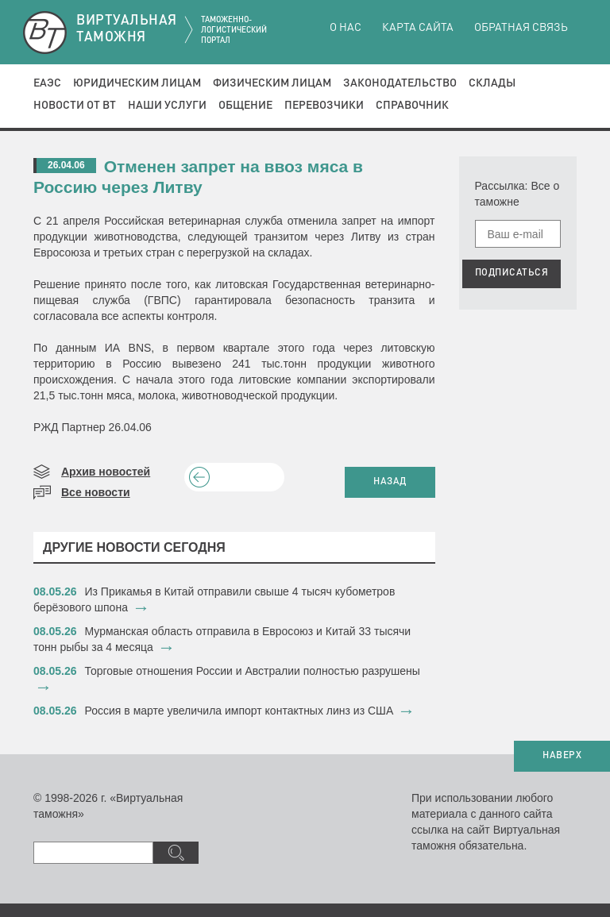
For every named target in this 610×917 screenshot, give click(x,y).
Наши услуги (167, 105)
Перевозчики (324, 105)
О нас (345, 27)
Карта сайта (418, 27)
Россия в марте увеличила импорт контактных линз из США (239, 710)
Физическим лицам (272, 83)
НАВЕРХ (561, 756)
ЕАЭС (47, 83)
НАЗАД (390, 482)
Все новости (95, 492)
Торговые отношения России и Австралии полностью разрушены (252, 671)
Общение (245, 105)
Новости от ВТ (74, 105)
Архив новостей (105, 471)
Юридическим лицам (137, 83)
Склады (492, 83)
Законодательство (400, 83)
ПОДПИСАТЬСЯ (512, 273)
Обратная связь (521, 27)
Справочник (412, 105)
